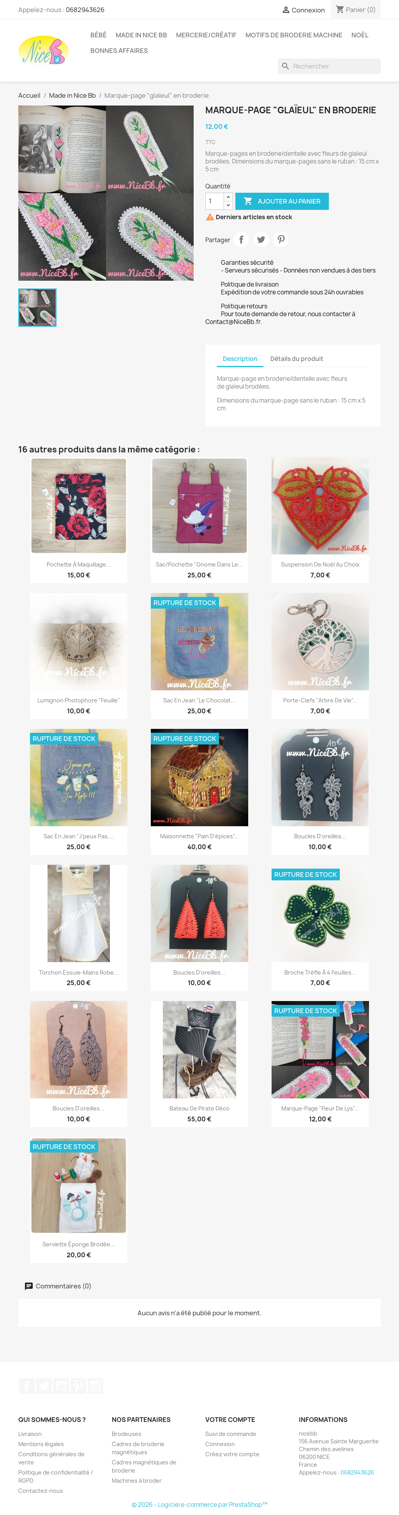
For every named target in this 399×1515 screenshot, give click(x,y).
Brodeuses (126, 1434)
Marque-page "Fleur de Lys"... (320, 1108)
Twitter (44, 1386)
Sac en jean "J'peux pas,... (79, 836)
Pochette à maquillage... (79, 564)
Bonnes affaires (119, 50)
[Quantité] (214, 201)
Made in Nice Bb (141, 35)
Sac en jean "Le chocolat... (199, 700)
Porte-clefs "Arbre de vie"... (320, 700)
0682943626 (85, 9)
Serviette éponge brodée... (78, 1244)
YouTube (61, 1386)
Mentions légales (41, 1444)
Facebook (27, 1386)
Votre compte (230, 1419)
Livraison (30, 1434)
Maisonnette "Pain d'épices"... (199, 836)
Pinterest (281, 239)
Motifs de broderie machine (294, 35)
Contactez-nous (40, 1490)
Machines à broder (137, 1480)
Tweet (261, 239)
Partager (241, 239)
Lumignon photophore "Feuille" (78, 700)
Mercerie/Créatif (206, 35)
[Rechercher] (329, 66)
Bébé (98, 35)
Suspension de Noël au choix (320, 564)
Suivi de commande (230, 1434)
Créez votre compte (232, 1454)
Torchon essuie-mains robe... (78, 972)
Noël (360, 35)
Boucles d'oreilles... (320, 836)
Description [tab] (240, 359)
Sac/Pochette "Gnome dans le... (199, 564)
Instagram (95, 1386)
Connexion (220, 1444)
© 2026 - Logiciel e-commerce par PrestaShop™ (200, 1505)
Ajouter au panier (282, 201)
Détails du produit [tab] (296, 359)
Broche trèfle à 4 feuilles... (320, 972)
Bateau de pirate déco (199, 1108)
